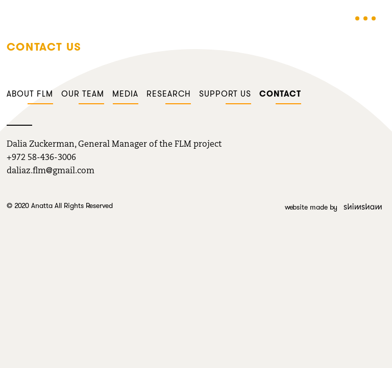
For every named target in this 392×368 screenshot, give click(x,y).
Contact (280, 94)
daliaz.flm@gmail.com (50, 171)
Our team (82, 94)
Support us (225, 94)
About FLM (30, 94)
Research (168, 94)
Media (125, 94)
